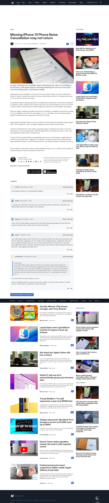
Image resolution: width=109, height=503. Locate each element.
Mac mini (97, 300)
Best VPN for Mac (74, 300)
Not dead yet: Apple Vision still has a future (55, 353)
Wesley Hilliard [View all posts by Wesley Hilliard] (44, 368)
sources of (44, 113)
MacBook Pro (63, 300)
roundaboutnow (19, 256)
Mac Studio (41, 300)
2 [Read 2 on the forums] (72, 482)
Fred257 (17, 200)
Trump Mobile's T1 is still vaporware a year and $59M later (56, 399)
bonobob (17, 187)
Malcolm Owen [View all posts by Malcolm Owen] (44, 320)
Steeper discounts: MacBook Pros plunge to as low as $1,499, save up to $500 (56, 422)
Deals (31, 500)
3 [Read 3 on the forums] (72, 457)
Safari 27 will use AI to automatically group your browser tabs (56, 377)
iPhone (37, 2)
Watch (45, 2)
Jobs (46, 500)
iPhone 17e (12, 300)
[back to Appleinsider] (13, 3)
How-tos (26, 500)
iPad (31, 2)
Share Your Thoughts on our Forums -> (22, 294)
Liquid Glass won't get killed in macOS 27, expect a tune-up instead (55, 330)
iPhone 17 (21, 300)
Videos (42, 500)
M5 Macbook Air (31, 300)
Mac (24, 2)
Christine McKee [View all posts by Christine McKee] (44, 434)
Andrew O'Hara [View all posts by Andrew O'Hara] (44, 458)
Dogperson (18, 219)
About (68, 187)
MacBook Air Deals (51, 300)
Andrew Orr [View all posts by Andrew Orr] (43, 483)
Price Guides (73, 2)
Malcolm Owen (18, 43)
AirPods (53, 2)
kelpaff (17, 235)
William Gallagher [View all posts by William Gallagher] (44, 345)
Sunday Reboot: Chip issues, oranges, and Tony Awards (54, 307)
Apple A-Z (36, 500)
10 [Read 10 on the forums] (72, 345)
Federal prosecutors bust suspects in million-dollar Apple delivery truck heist (55, 467)
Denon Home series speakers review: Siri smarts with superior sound (55, 444)
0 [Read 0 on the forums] (72, 320)
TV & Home (62, 2)
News (18, 2)
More (82, 2)
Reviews (12, 500)
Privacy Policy (52, 500)
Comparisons (19, 500)
